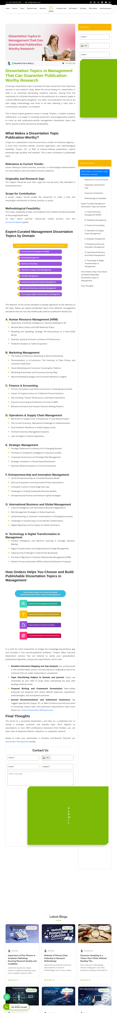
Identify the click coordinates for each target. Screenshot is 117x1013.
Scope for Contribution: (94, 193)
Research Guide (32, 8)
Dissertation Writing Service (17, 741)
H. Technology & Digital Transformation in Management (94, 263)
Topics (22, 8)
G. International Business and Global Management (95, 254)
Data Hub (43, 8)
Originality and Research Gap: (95, 186)
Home (7, 8)
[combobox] (46, 757)
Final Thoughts (87, 286)
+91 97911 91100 (19, 1007)
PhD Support (73, 8)
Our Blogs (83, 8)
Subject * (46, 766)
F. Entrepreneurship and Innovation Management (95, 245)
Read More (13, 980)
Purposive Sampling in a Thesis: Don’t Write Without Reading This (93, 958)
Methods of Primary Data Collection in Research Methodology (56, 958)
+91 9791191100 (13, 2)
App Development (105, 8)
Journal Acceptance (14, 222)
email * (11, 766)
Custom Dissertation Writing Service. (37, 710)
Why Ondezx (93, 8)
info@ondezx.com (33, 2)
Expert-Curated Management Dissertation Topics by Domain (93, 205)
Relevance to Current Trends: (96, 179)
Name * (12, 757)
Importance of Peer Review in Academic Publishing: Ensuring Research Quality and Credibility (22, 959)
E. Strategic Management (95, 239)
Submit (69, 815)
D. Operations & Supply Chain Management (94, 232)
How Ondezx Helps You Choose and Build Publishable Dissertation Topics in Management (94, 276)
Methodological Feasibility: (95, 198)
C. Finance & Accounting (95, 225)
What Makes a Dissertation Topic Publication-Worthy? (94, 173)
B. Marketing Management (95, 220)
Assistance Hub (61, 8)
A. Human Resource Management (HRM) (93, 213)
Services (14, 8)
